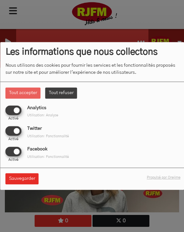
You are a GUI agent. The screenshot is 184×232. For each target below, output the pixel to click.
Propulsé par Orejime (163, 177)
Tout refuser (61, 93)
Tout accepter (23, 93)
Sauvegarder (22, 179)
